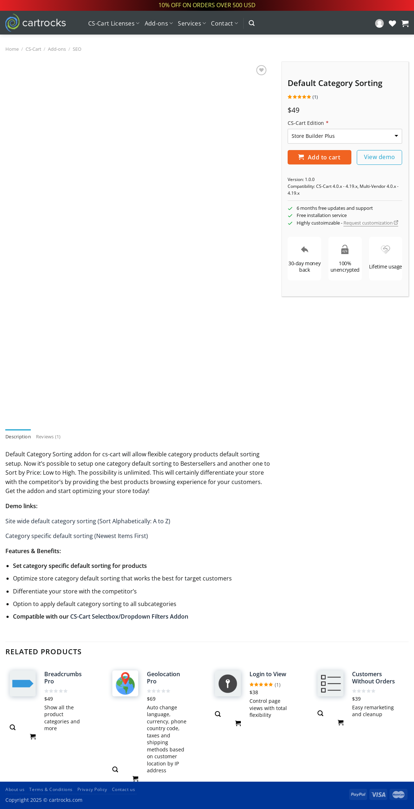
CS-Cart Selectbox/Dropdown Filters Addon (129, 616)
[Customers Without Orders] (330, 683)
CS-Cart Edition (308, 122)
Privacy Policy (92, 789)
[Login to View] (228, 683)
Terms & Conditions (50, 789)
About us (15, 789)
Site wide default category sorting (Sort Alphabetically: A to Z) (87, 521)
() (303, 97)
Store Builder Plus (313, 135)
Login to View (267, 674)
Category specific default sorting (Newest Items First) (76, 536)
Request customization (370, 223)
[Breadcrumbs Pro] (23, 683)
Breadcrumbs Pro (63, 678)
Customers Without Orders (373, 678)
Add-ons (159, 23)
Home (12, 49)
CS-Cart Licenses (114, 23)
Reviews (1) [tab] (48, 436)
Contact (224, 23)
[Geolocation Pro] (125, 683)
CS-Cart (33, 49)
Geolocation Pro (163, 678)
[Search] (252, 23)
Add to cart (319, 157)
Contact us (123, 789)
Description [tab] (18, 436)
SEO (77, 49)
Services (192, 23)
